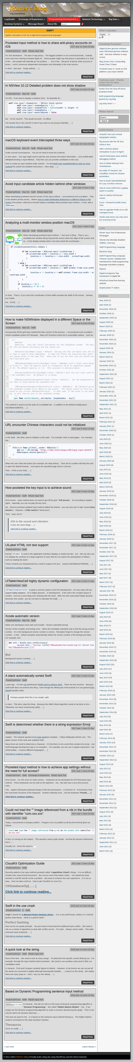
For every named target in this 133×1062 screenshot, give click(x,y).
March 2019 (104, 487)
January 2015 (105, 695)
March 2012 (104, 829)
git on (26, 684)
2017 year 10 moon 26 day (82, 144)
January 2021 (105, 426)
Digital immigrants (107, 273)
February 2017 (105, 586)
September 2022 (106, 374)
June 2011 (103, 846)
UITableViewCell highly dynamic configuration (36, 581)
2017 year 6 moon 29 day (83, 323)
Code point (41, 737)
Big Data (113, 19)
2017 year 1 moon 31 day (83, 728)
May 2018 (103, 521)
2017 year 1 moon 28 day (83, 771)
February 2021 (105, 422)
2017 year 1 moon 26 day (83, 814)
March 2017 (104, 582)
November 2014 (106, 703)
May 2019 (103, 478)
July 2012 (103, 816)
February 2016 (105, 638)
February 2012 (105, 833)
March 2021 (104, 417)
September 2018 (106, 504)
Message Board (36, 24)
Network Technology (92, 19)
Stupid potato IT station (109, 288)
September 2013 (106, 760)
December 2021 (106, 396)
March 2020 (104, 456)
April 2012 (103, 825)
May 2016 (103, 625)
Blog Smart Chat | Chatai (110, 61)
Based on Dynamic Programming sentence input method (44, 991)
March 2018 (104, 530)
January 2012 (105, 838)
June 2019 (103, 474)
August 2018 (104, 508)
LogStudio (10, 19)
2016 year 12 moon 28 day (82, 906)
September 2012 (106, 807)
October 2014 (105, 708)
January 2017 (105, 591)
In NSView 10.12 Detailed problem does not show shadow (45, 85)
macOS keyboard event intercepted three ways (37, 140)
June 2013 (103, 773)
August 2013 (104, 764)
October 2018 (105, 500)
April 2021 (103, 413)
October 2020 (105, 435)
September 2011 (106, 842)
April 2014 (103, 729)
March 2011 (104, 851)
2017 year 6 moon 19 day (83, 428)
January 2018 (105, 539)
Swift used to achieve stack (50, 684)
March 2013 (104, 786)
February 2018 (105, 534)
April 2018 (103, 526)
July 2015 (103, 669)
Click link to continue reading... (18, 72)
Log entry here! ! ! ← (108, 103)
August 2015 (104, 664)
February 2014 (105, 738)
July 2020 (103, 439)
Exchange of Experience (31, 19)
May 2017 (103, 573)
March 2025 (104, 326)
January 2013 (105, 794)
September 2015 (106, 660)
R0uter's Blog (28, 8)
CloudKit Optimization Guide (24, 863)
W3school (103, 280)
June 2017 (103, 569)
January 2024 (105, 352)
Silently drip (104, 240)
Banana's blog (105, 251)
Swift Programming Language (112, 247)
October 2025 (105, 313)
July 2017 (103, 565)
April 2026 (103, 305)
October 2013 (105, 755)
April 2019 (103, 482)
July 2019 (103, 469)
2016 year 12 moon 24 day (82, 995)
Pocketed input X (106, 69)
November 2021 (106, 400)
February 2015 (105, 690)
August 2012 (104, 812)
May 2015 (103, 677)
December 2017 (106, 543)
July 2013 (103, 768)
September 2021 (106, 404)
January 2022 (105, 391)
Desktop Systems (13, 24)
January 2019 (105, 491)
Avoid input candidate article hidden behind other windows (45, 184)
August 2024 (104, 348)
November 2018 (106, 495)
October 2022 (105, 370)
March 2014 (104, 734)
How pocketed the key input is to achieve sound (38, 487)
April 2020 (103, 452)
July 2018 (103, 513)
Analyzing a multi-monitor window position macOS (39, 222)
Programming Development (62, 19)
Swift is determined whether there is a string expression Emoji (47, 724)
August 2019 (104, 465)
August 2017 (104, 560)
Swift (24, 51)
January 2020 (105, 461)
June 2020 (103, 443)
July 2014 (103, 716)
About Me (52, 24)
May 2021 (103, 409)
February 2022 (105, 387)
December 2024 (106, 339)
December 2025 (106, 309)
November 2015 (106, 651)
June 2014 (103, 721)
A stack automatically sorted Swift (28, 675)
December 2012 (106, 799)
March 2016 (104, 634)
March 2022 (104, 383)
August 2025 (104, 322)
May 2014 (103, 725)
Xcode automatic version (22, 616)
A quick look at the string (22, 949)
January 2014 (105, 742)
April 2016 (103, 630)
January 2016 (105, 643)
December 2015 (106, 647)
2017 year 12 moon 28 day (82, 47)
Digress (102, 269)
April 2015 (103, 682)
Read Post (88, 77)
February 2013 (105, 790)
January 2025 (105, 335)
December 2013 (106, 747)
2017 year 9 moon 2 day (83, 188)
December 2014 (106, 699)
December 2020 (106, 430)
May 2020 (103, 448)
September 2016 (106, 608)
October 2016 (105, 604)
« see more (9, 1047)
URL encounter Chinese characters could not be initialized (45, 424)
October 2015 (105, 656)
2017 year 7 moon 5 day (83, 226)
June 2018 (103, 517)
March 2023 (104, 357)
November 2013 (106, 751)
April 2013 (103, 781)
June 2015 (103, 673)
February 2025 (105, 331)
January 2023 (105, 361)
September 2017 (106, 556)
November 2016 (106, 599)
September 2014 (106, 712)
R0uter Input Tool (35, 51)
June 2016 (103, 621)
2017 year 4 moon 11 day (83, 545)
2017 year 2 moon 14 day (83, 616)
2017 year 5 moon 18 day (83, 491)
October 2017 (105, 552)
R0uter (18, 51)
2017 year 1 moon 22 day (83, 863)
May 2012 (103, 820)
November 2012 (106, 803)
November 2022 (106, 365)
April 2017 (103, 578)
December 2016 (106, 595)
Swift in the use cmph (20, 905)
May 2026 (103, 300)
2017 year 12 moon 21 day (82, 89)
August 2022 (104, 378)
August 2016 (104, 612)
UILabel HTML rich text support (26, 545)
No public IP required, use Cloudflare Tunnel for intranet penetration (111, 173)
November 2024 (106, 344)
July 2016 (103, 617)
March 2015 (104, 686)
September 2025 (106, 318)
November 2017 (106, 547)
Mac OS (25, 94)
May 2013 (103, 777)
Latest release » (89, 1047)
